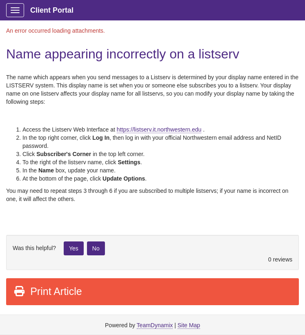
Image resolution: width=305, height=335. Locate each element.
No (96, 248)
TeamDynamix (155, 325)
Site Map (189, 325)
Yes (73, 248)
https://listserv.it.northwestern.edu (159, 129)
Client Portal (51, 10)
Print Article (47, 291)
